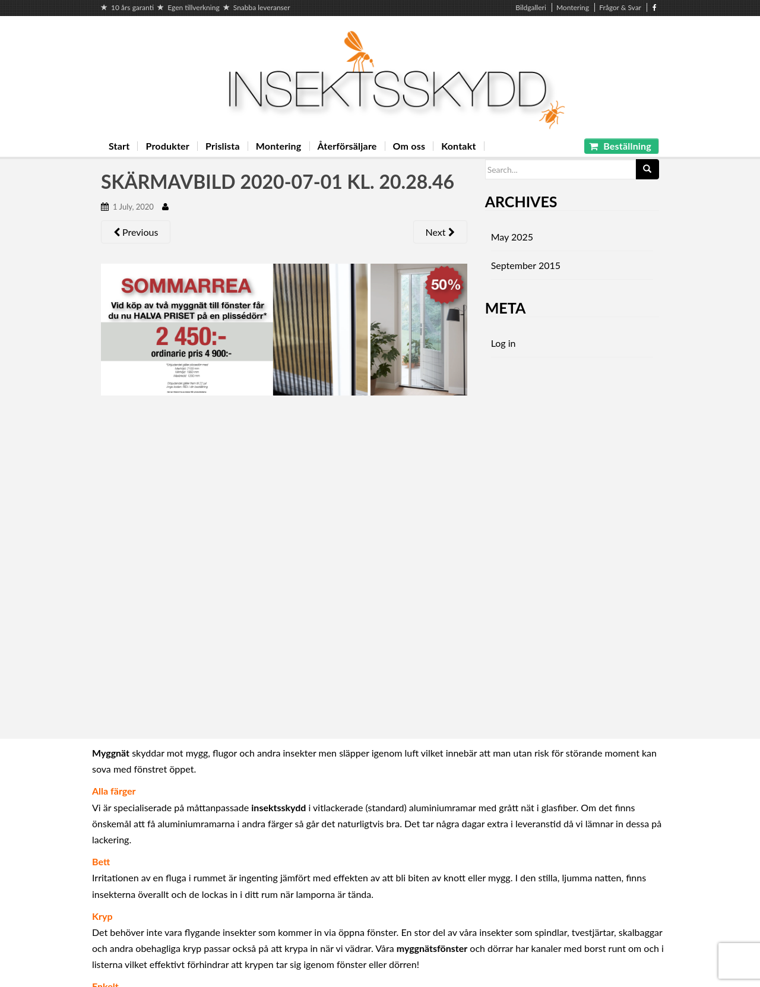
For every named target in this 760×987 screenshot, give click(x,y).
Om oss (409, 146)
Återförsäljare (347, 146)
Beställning (620, 145)
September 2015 (525, 265)
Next (440, 232)
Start (119, 146)
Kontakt (458, 146)
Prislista (222, 146)
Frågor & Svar (620, 7)
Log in (503, 343)
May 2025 (512, 236)
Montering (572, 7)
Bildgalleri (530, 7)
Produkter (167, 146)
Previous (135, 232)
